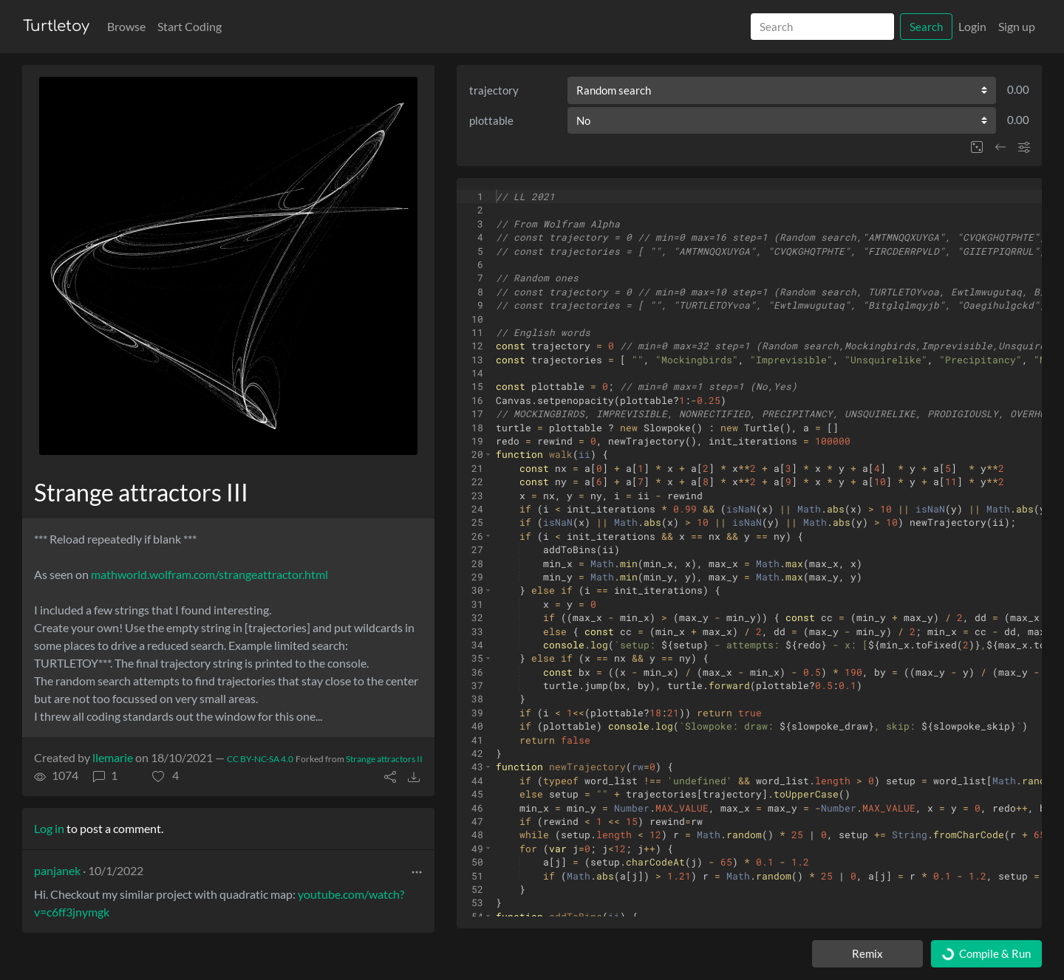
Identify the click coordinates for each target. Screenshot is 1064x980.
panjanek (57, 870)
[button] (165, 775)
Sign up (1016, 26)
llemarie (112, 757)
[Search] (822, 27)
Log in (49, 828)
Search (926, 26)
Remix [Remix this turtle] (867, 953)
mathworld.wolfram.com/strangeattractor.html (209, 574)
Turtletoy (56, 26)
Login (972, 26)
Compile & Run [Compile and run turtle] (986, 954)
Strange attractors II (384, 758)
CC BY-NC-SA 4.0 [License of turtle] (260, 758)
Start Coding (189, 26)
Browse (126, 26)
